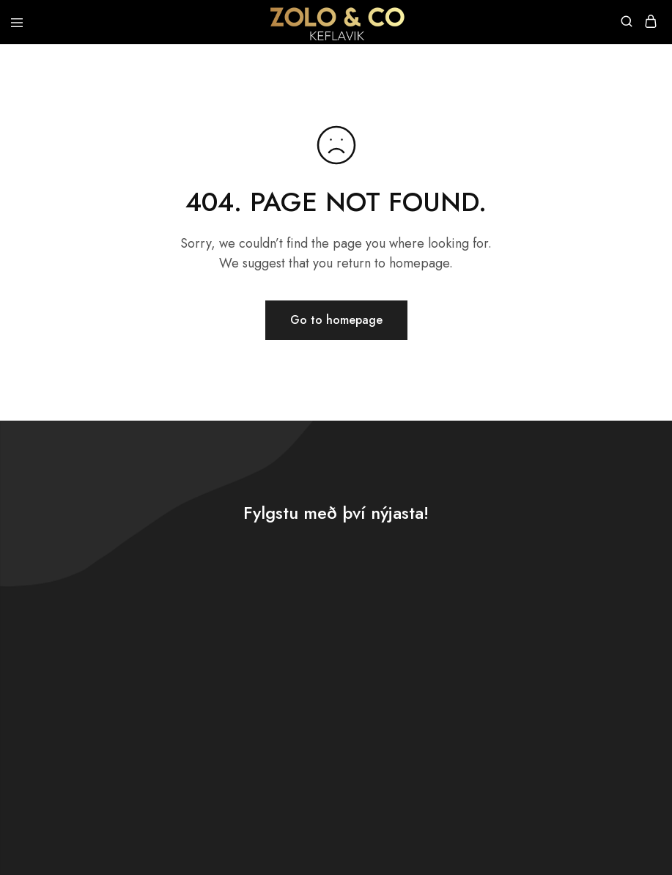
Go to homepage (336, 319)
